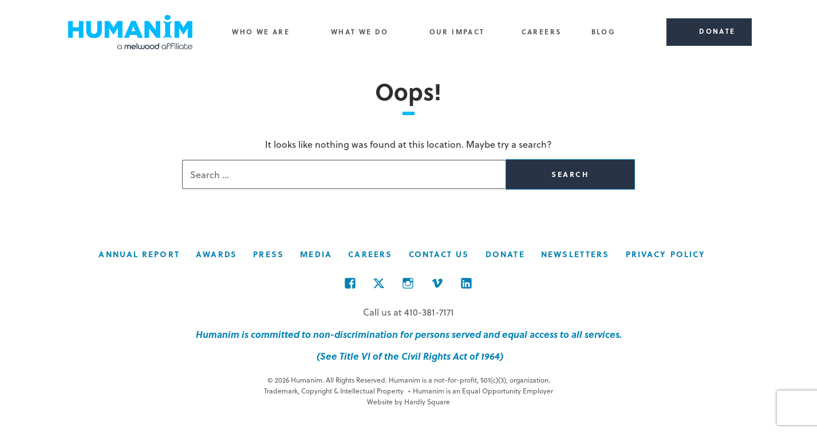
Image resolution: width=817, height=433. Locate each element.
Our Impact (457, 31)
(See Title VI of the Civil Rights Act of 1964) (408, 356)
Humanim (130, 32)
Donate (505, 254)
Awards (216, 254)
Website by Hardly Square (408, 401)
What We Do (360, 31)
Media (316, 254)
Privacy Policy (665, 254)
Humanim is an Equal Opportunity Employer (481, 390)
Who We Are (261, 31)
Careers (542, 31)
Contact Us (439, 254)
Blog (603, 31)
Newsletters (575, 254)
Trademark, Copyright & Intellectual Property (334, 390)
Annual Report (138, 254)
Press (268, 254)
